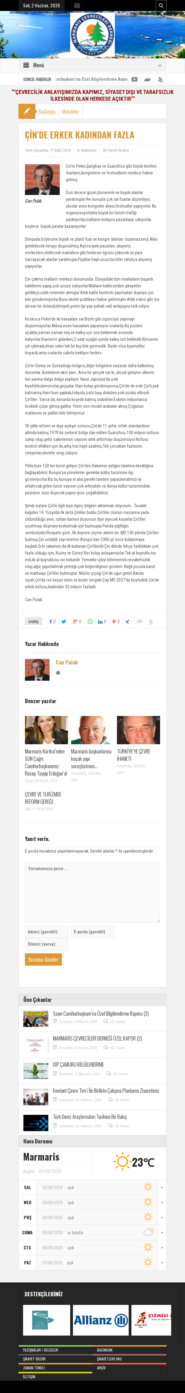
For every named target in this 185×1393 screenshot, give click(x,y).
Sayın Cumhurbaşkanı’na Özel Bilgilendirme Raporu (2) (94, 79)
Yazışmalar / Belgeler (55, 1348)
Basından (129, 1348)
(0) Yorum (117, 1022)
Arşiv (129, 1366)
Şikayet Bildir (55, 1357)
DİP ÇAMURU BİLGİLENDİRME (78, 1064)
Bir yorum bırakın (116, 150)
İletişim (55, 1375)
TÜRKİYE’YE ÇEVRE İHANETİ (133, 754)
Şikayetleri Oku (129, 1357)
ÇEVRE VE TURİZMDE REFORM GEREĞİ (43, 797)
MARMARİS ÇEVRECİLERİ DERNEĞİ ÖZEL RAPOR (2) (97, 1038)
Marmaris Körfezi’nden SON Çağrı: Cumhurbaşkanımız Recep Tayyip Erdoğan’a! (46, 762)
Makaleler (70, 111)
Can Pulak (67, 662)
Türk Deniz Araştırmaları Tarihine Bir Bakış (90, 1116)
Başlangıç (47, 111)
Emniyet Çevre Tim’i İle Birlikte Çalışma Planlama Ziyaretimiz (106, 1090)
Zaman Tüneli (55, 1366)
